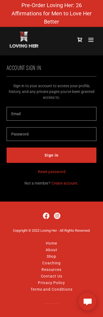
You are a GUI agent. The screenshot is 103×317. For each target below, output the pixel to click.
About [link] (51, 250)
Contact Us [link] (51, 276)
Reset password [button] (51, 171)
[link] (24, 40)
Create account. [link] (65, 183)
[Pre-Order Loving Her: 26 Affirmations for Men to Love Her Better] (51, 13)
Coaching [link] (51, 263)
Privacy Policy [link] (51, 283)
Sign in (51, 155)
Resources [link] (51, 269)
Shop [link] (52, 256)
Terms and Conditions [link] (51, 289)
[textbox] (51, 114)
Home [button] (51, 243)
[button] (90, 40)
